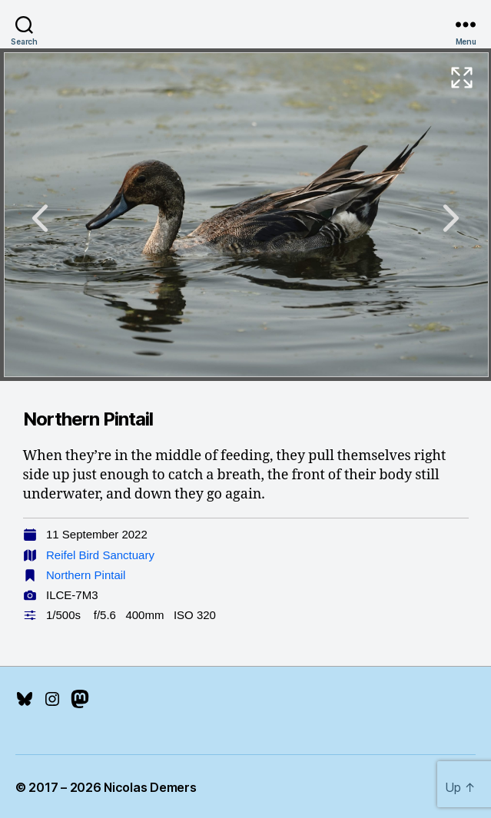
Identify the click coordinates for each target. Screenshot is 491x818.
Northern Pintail (85, 574)
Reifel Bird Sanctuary (100, 554)
